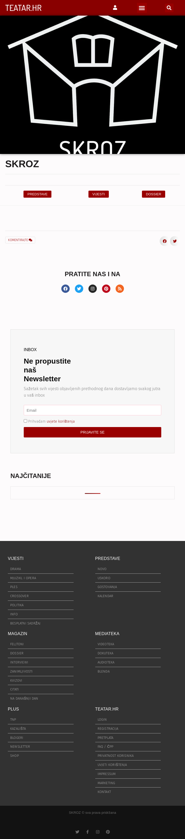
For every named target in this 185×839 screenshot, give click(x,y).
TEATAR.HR (23, 7)
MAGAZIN (17, 633)
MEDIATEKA (107, 633)
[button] (142, 8)
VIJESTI (15, 558)
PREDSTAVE (107, 558)
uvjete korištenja (61, 421)
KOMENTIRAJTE (20, 240)
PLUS (13, 709)
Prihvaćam (51, 421)
